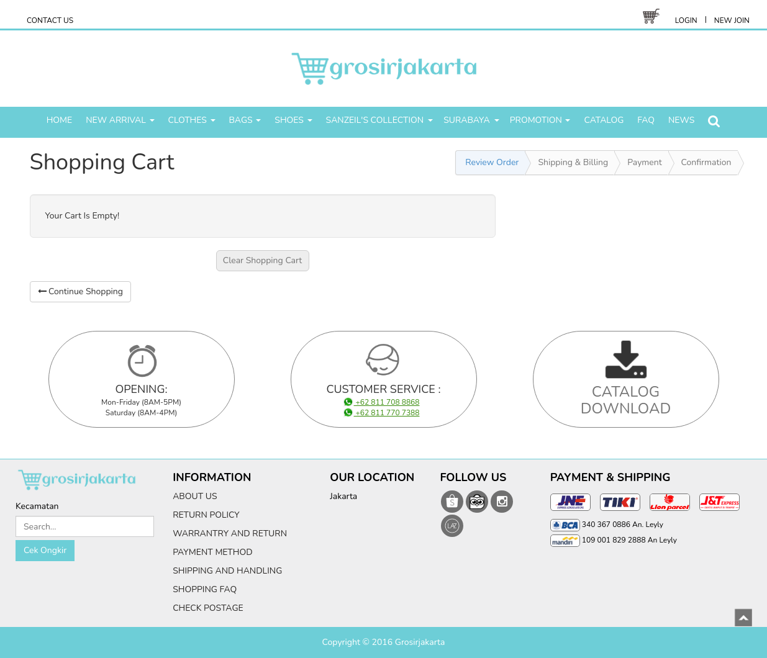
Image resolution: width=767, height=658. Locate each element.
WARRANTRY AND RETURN (230, 533)
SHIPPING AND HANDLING (227, 571)
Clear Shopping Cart (262, 260)
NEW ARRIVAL (120, 120)
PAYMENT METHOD (212, 552)
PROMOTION (540, 120)
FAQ (646, 120)
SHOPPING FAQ (205, 589)
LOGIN (686, 20)
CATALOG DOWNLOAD (626, 400)
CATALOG (604, 120)
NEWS (681, 120)
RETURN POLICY (206, 515)
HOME (60, 120)
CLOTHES (192, 120)
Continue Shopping (80, 291)
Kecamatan (37, 506)
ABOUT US (195, 496)
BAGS (245, 120)
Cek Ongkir (45, 550)
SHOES (293, 120)
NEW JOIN (732, 20)
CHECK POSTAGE (208, 608)
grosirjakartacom (452, 501)
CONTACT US (50, 20)
